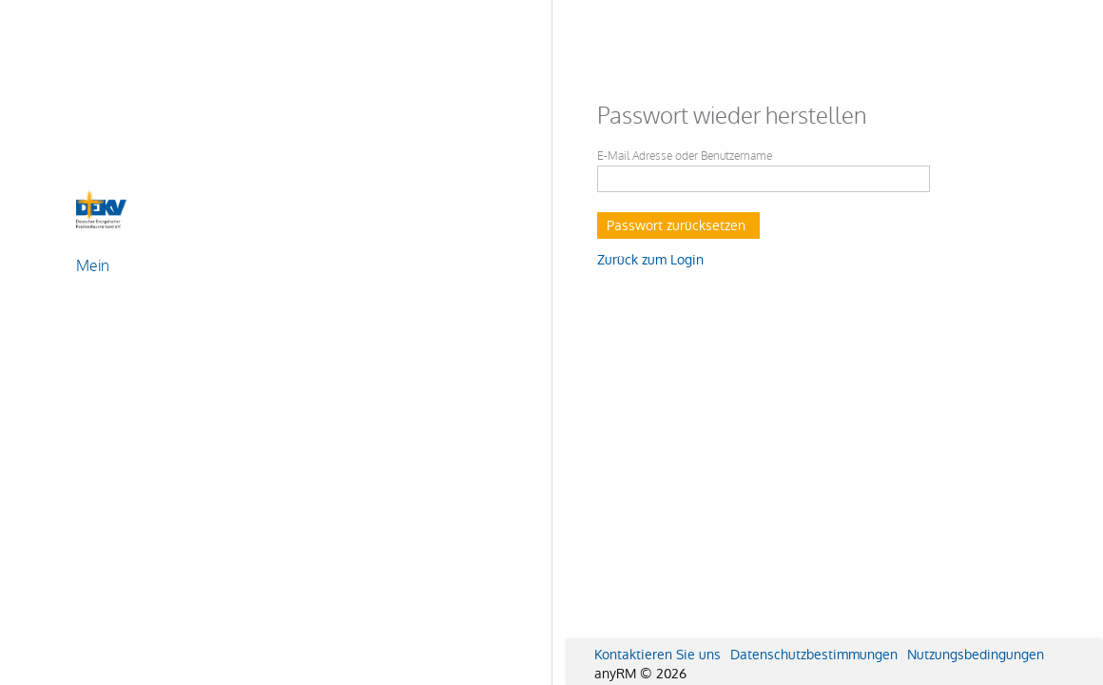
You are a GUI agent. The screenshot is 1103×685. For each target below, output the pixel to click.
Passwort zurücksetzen (676, 225)
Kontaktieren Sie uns (657, 654)
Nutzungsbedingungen (975, 654)
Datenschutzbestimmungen (814, 654)
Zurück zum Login (650, 259)
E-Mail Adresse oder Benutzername (684, 156)
